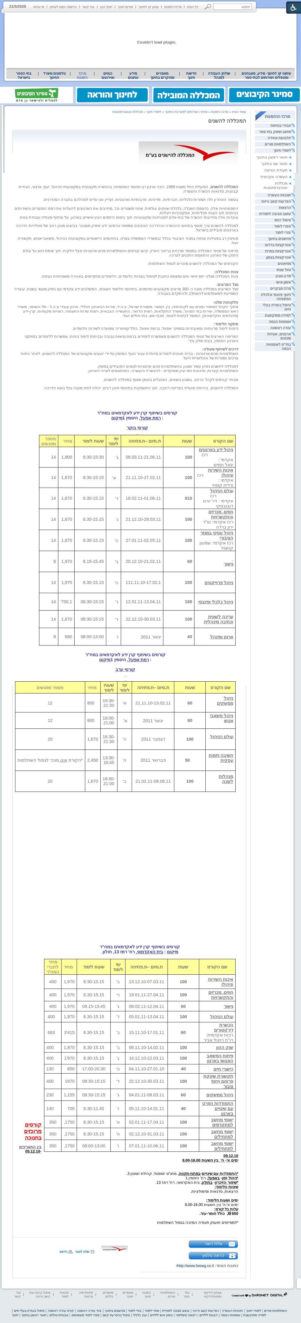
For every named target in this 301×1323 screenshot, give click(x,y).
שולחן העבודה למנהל (219, 75)
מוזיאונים (284, 264)
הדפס (63, 1251)
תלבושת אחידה (279, 138)
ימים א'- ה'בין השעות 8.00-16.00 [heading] (210, 1160)
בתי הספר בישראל (23, 75)
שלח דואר (213, 1243)
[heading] (237, 1164)
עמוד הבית (239, 111)
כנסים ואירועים (108, 75)
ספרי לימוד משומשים (85, 1315)
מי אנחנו (38, 7)
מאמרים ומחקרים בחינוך (162, 75)
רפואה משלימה (186, 1315)
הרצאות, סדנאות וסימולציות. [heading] (213, 1193)
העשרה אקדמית (274, 176)
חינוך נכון (106, 7)
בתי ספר (186, 1294)
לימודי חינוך (282, 150)
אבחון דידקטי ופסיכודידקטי (212, 1294)
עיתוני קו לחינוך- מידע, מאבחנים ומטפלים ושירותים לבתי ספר (266, 75)
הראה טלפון (213, 1255)
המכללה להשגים (227, 121)
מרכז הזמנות (172, 7)
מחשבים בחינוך (279, 239)
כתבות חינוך (146, 1294)
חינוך (15, 1315)
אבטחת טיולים (58, 1315)
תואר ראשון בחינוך (272, 157)
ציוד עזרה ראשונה (89, 1310)
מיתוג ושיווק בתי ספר (275, 132)
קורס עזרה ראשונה (61, 1310)
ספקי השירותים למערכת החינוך (186, 111)
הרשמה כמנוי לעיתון (63, 7)
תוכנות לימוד (64, 1294)
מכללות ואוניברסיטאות (276, 185)
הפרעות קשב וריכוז (276, 201)
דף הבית (192, 7)
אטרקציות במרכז (278, 251)
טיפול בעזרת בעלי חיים (29, 1310)
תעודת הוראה (276, 170)
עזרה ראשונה (280, 328)
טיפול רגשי (282, 220)
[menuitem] (266, 75)
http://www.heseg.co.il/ (195, 1265)
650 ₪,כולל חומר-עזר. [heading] (218, 1213)
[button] (207, 7)
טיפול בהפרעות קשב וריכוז (39, 1294)
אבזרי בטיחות (281, 126)
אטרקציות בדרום (278, 245)
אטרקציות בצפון (278, 257)
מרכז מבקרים (280, 288)
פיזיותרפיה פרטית (86, 1294)
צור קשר (88, 7)
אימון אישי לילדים (161, 1315)
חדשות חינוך (191, 75)
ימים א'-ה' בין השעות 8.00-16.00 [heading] (211, 1204)
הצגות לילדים (208, 1315)
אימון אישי (283, 282)
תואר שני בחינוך (274, 163)
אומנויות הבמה (280, 322)
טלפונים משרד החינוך (54, 75)
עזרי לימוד (283, 232)
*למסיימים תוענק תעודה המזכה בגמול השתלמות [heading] (197, 1222)
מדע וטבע (283, 276)
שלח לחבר (82, 1251)
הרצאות (285, 208)
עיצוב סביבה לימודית (275, 214)
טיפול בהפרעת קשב (116, 1315)
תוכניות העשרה (279, 195)
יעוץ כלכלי (140, 1315)
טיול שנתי (283, 270)
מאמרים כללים (108, 1294)
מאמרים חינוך (128, 1294)
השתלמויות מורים (278, 144)
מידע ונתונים (133, 75)
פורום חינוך (125, 7)
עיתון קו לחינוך (148, 7)
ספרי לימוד (282, 226)
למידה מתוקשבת (278, 315)
